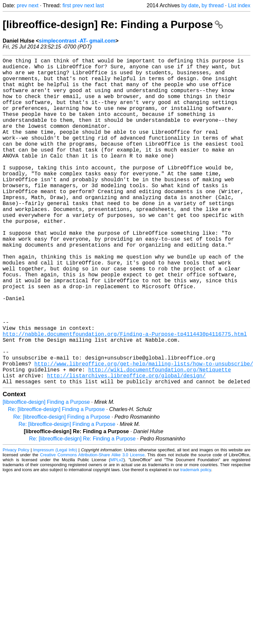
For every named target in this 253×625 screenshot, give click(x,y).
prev (22, 5)
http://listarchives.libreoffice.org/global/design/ (126, 446)
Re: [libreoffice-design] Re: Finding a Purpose (82, 511)
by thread (212, 5)
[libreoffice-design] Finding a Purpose (46, 474)
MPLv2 (117, 532)
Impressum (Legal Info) (55, 522)
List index (239, 5)
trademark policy (195, 542)
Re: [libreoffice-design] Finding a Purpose (56, 482)
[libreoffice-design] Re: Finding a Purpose (113, 24)
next (33, 5)
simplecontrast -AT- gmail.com (77, 41)
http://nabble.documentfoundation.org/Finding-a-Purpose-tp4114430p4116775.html (125, 395)
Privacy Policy (16, 522)
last (100, 5)
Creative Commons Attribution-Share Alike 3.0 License (92, 527)
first (66, 5)
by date (190, 5)
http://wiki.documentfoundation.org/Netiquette (159, 439)
